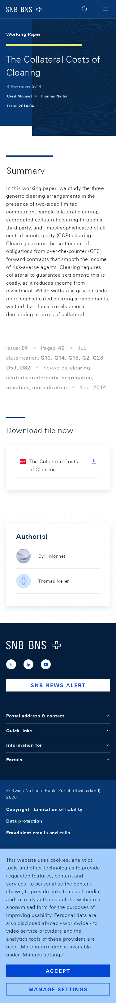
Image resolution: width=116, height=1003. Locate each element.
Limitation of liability (58, 809)
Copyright (17, 809)
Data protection (24, 821)
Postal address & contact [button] (58, 715)
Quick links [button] (58, 730)
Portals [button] (58, 759)
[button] (84, 9)
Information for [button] (58, 745)
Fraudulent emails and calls (38, 833)
